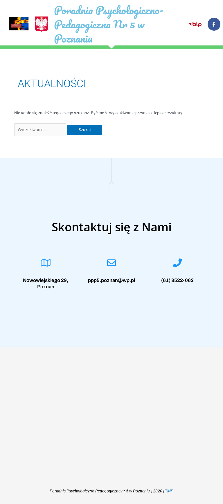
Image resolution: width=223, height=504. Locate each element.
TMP (169, 491)
